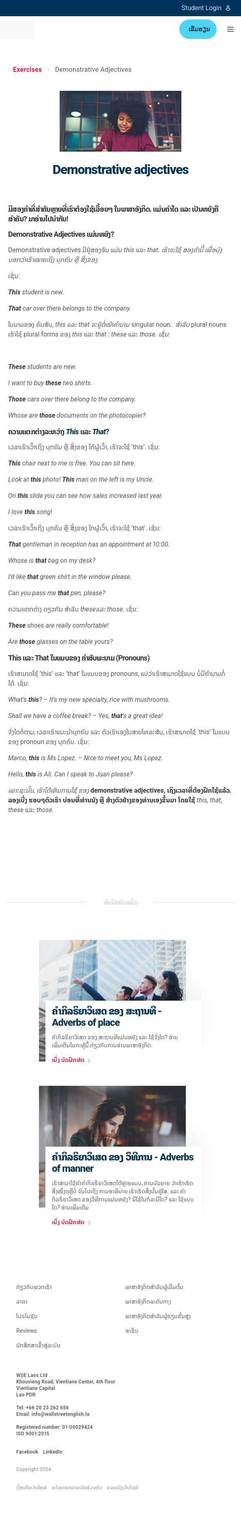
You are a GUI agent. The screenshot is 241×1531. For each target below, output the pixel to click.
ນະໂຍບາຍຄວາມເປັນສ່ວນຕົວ (77, 1487)
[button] (230, 29)
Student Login (206, 8)
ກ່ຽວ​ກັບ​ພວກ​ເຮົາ (34, 1287)
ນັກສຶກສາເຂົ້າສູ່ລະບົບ (38, 1345)
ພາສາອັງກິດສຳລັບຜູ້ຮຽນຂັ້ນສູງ (158, 1316)
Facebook (27, 1452)
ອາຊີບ (131, 1330)
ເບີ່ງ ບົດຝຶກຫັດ (73, 1061)
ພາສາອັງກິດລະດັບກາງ (148, 1301)
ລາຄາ (22, 1301)
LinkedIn (52, 1452)
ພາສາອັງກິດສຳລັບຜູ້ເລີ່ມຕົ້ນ (154, 1287)
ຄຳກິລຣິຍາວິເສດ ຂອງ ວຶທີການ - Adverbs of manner (123, 1162)
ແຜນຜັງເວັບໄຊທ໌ (122, 1487)
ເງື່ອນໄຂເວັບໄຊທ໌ (31, 1487)
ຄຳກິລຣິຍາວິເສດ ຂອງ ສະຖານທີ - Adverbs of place (106, 1017)
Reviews (26, 1330)
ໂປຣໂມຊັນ (27, 1316)
